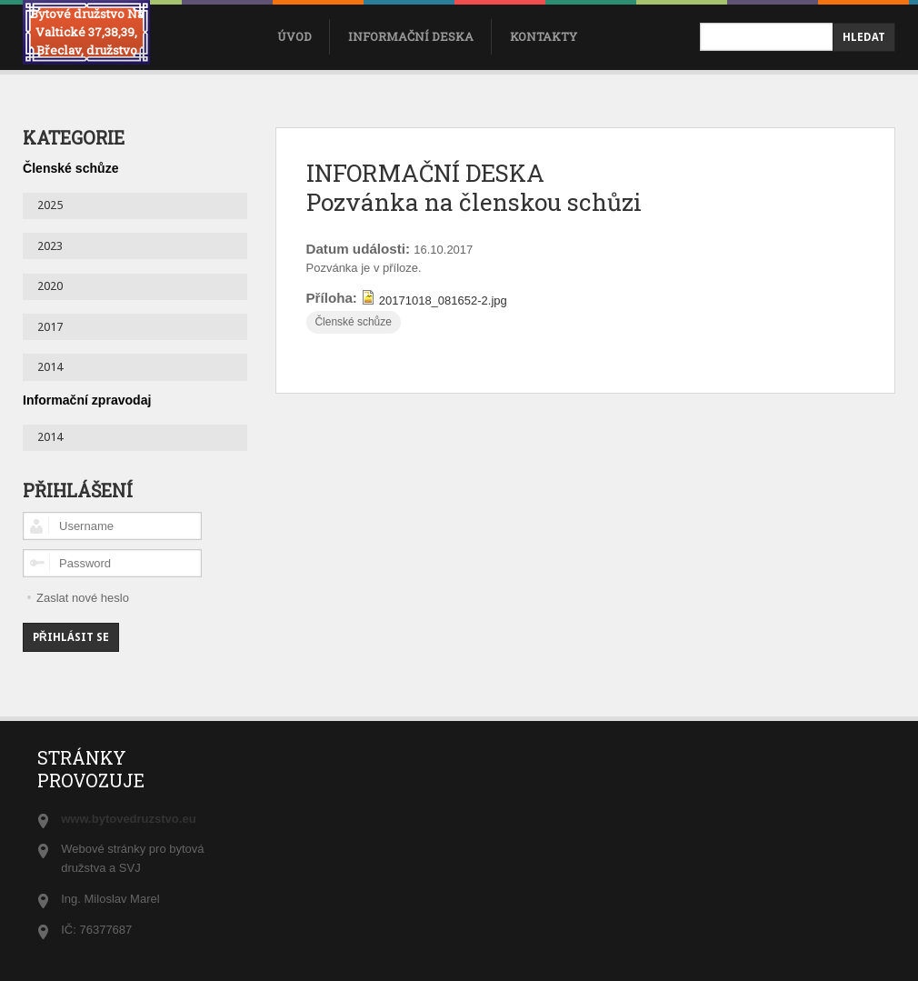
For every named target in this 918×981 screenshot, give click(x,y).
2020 (50, 286)
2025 (50, 205)
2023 (50, 246)
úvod (294, 36)
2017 (50, 327)
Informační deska (411, 36)
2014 (50, 367)
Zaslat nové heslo (82, 598)
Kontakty (543, 36)
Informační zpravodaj (87, 400)
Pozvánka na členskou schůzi (474, 201)
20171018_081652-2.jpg (443, 300)
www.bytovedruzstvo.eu (128, 819)
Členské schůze (352, 321)
